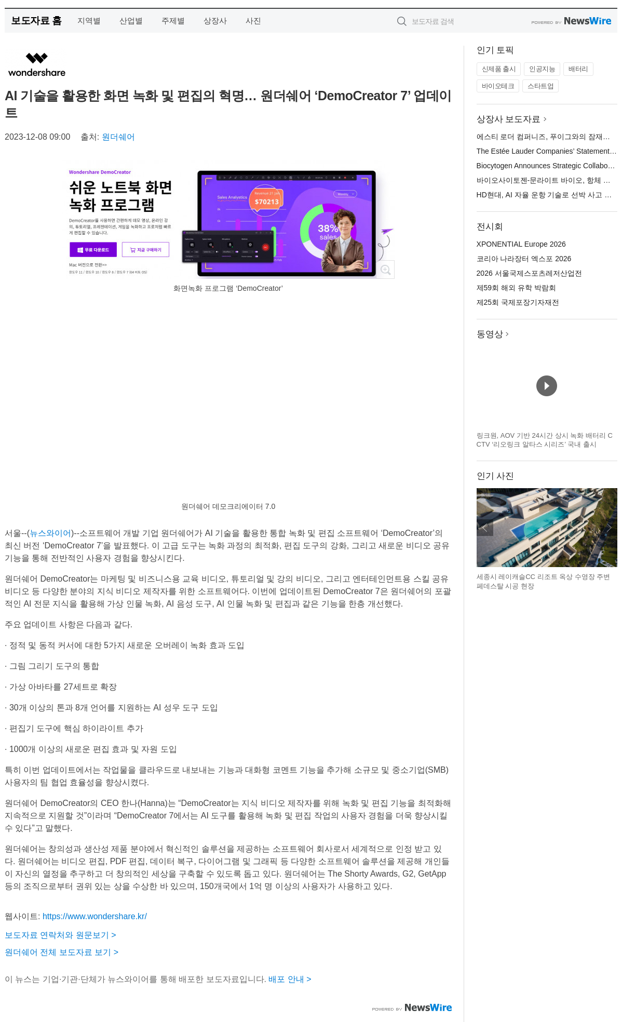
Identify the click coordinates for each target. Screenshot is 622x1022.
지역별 (89, 20)
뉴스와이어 (50, 533)
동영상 (490, 334)
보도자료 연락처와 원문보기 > (60, 935)
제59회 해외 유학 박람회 (516, 288)
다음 (609, 527)
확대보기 (385, 269)
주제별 (173, 20)
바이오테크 (498, 86)
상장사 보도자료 (509, 119)
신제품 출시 (499, 69)
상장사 (215, 20)
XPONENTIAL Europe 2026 (521, 244)
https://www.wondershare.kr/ (95, 916)
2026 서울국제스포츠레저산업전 (529, 273)
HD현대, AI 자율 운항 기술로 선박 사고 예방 (548, 195)
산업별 (131, 20)
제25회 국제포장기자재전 (518, 302)
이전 (485, 527)
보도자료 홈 (36, 20)
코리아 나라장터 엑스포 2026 (524, 258)
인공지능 (542, 69)
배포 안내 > (289, 979)
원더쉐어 (118, 136)
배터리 (578, 69)
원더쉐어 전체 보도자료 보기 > (61, 952)
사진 (253, 20)
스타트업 (540, 86)
